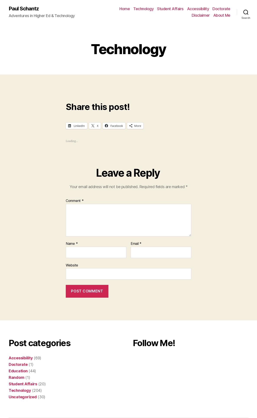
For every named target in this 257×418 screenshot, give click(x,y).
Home (124, 8)
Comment (75, 201)
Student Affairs (170, 8)
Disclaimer (201, 15)
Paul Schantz (24, 8)
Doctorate (221, 8)
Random (16, 377)
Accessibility (198, 8)
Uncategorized (23, 397)
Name (72, 244)
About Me (221, 15)
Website (72, 265)
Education (18, 371)
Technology (143, 8)
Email (136, 244)
